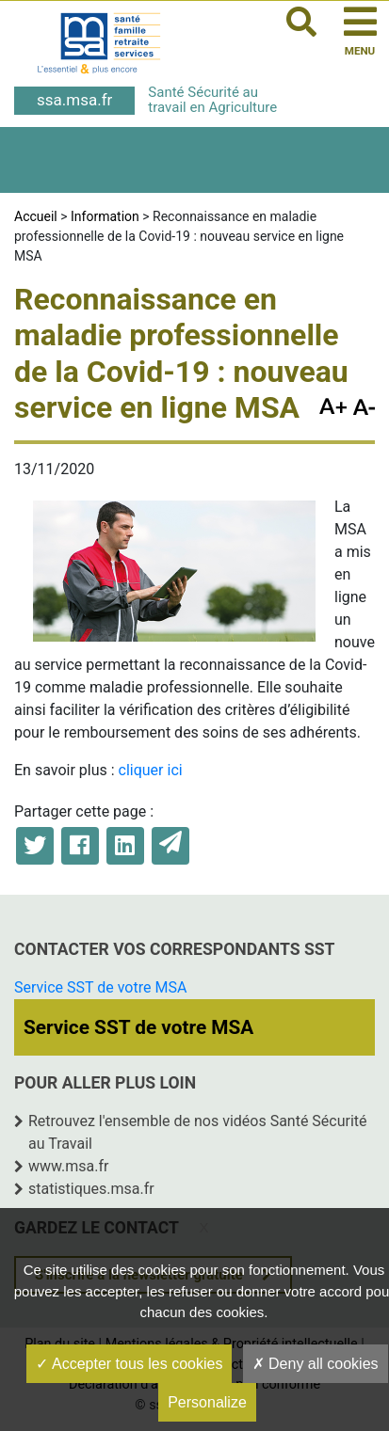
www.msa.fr (68, 1166)
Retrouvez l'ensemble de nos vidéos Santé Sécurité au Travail (197, 1132)
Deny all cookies (315, 1364)
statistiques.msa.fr (91, 1189)
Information (105, 216)
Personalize (207, 1402)
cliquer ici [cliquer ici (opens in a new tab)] (151, 770)
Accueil (35, 216)
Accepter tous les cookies (129, 1364)
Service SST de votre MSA (100, 987)
